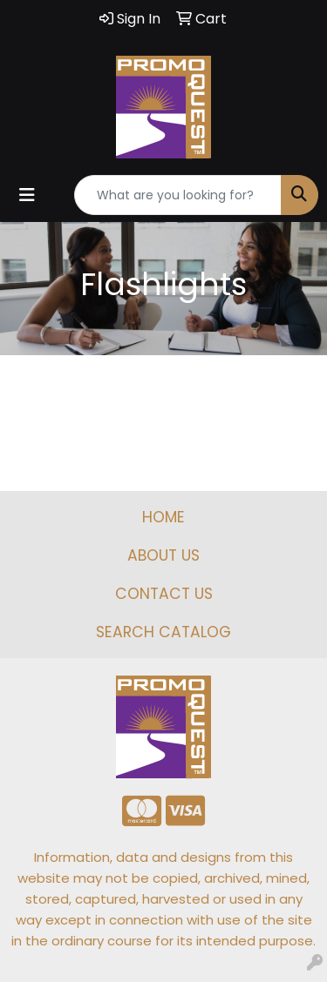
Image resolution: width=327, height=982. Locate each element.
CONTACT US (164, 593)
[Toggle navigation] (27, 195)
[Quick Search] (178, 195)
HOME (163, 517)
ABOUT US (163, 555)
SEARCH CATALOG (163, 632)
